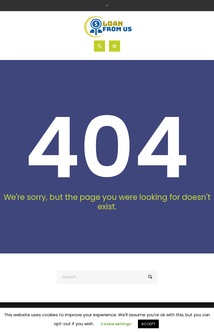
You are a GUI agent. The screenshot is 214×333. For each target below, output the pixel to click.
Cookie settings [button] (116, 324)
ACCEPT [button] (148, 324)
